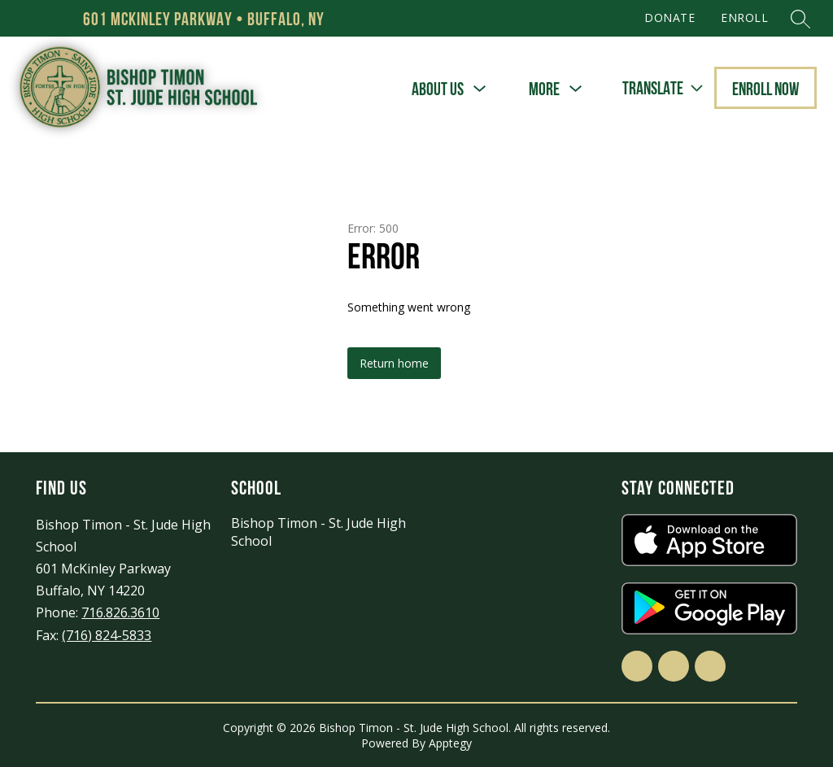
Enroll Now (765, 88)
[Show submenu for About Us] (438, 89)
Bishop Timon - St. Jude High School (318, 532)
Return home (394, 363)
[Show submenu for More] (544, 89)
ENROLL (744, 17)
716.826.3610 (120, 612)
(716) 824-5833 (106, 635)
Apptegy (450, 743)
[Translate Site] (662, 88)
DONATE (669, 17)
